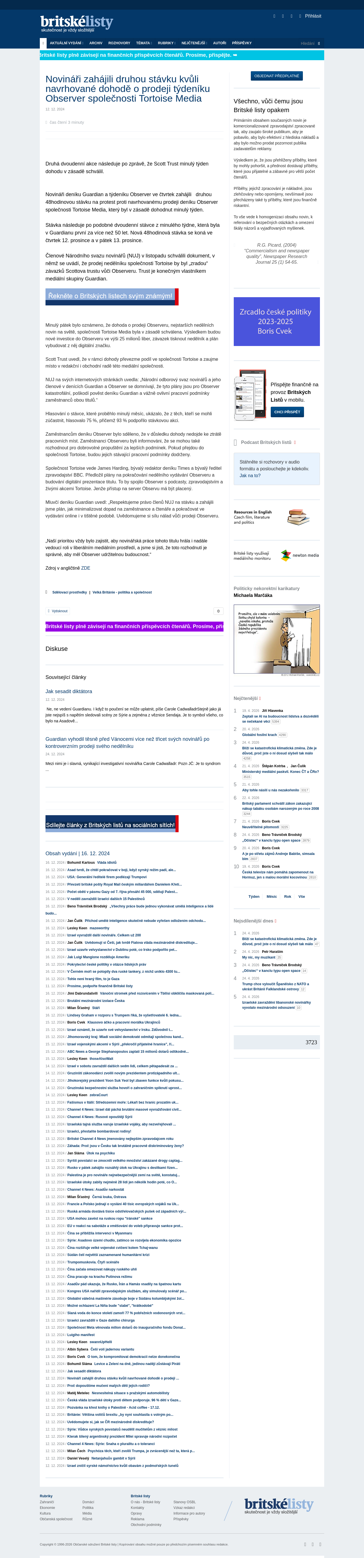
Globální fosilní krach (264, 735)
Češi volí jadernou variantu (112, 1349)
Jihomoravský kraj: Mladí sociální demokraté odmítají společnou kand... (125, 1037)
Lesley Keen (77, 928)
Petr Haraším (272, 952)
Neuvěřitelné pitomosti (265, 827)
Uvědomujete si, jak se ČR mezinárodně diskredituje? (110, 1422)
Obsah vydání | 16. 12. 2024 (78, 853)
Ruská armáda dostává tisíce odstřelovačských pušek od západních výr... (126, 1211)
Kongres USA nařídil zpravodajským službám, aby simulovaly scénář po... (127, 1291)
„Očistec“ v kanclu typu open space (276, 840)
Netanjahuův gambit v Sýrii (113, 1458)
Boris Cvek (76, 1022)
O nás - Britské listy (145, 1502)
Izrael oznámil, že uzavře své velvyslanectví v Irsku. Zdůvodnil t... (120, 1030)
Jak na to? (250, 475)
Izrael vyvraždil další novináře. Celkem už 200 (104, 935)
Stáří (96, 1008)
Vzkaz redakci (184, 1508)
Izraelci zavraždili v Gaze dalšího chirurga (101, 1320)
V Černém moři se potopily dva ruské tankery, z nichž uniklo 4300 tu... (123, 972)
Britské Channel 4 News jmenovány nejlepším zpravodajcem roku (120, 1139)
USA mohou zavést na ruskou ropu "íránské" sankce (110, 1219)
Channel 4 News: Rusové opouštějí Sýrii (100, 1117)
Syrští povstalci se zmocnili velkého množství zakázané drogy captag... (125, 1161)
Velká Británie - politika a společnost (122, 592)
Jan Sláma (75, 1153)
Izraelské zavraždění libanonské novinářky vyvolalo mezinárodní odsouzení (276, 1005)
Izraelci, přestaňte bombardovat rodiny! (99, 1131)
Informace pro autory (189, 1513)
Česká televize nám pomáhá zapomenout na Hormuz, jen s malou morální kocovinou (279, 875)
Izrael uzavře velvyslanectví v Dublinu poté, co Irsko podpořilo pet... (122, 950)
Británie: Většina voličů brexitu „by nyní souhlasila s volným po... (120, 1415)
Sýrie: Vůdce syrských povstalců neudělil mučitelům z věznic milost (122, 1429)
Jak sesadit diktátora (69, 691)
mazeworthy (99, 928)
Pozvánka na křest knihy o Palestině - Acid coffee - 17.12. (113, 1408)
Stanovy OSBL (184, 1502)
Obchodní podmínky (146, 1525)
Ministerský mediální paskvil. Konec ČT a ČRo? (280, 774)
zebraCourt (98, 1095)
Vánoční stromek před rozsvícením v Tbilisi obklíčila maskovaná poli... (157, 993)
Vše (301, 896)
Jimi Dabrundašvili (82, 993)
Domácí (88, 1502)
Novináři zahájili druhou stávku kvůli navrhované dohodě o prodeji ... (123, 1378)
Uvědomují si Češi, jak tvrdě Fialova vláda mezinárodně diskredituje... (141, 943)
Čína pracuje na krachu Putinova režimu (99, 1277)
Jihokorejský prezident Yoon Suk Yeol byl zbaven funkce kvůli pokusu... (125, 1081)
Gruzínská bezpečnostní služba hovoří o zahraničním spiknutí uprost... (124, 1088)
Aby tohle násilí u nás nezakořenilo (275, 790)
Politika (88, 1508)
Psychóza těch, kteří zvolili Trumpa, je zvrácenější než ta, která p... (141, 1451)
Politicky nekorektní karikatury (267, 592)
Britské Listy (279, 1506)
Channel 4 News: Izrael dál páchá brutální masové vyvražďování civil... (124, 1110)
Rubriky (167, 43)
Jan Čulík (74, 921)
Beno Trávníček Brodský (87, 906)
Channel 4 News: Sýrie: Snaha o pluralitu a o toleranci (111, 1444)
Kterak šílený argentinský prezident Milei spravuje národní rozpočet (122, 1437)
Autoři (219, 43)
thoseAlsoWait (101, 1059)
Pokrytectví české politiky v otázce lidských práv (106, 964)
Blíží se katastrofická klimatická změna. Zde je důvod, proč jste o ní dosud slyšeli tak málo (279, 753)
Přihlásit (310, 16)
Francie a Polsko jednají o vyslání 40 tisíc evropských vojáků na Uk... (123, 1204)
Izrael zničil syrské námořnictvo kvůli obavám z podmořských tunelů (123, 1466)
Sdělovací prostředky (69, 592)
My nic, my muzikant (262, 957)
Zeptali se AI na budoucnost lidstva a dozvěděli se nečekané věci (280, 719)
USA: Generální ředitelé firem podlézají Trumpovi (107, 877)
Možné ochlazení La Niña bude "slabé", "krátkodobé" (110, 1306)
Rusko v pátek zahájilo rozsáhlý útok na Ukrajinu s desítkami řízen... (122, 1168)
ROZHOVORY (119, 43)
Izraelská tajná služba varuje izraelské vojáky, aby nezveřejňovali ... (121, 1124)
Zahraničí (47, 1502)
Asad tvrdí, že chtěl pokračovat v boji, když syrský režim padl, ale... (121, 870)
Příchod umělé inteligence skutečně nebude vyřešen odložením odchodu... (145, 921)
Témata (144, 43)
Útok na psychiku (100, 1153)
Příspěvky (242, 43)
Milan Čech (76, 1451)
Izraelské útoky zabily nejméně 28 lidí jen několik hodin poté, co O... (122, 1182)
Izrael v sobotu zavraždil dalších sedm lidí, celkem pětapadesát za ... (122, 1066)
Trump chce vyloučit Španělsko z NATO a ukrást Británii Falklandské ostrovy (275, 987)
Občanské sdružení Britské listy (95, 1544)
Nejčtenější (194, 43)
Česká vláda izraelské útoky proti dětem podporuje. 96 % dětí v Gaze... (124, 1400)
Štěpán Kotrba (273, 766)
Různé (87, 1519)
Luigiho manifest (81, 1335)
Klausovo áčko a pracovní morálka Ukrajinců (124, 1022)
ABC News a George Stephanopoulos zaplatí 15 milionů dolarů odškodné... (128, 1052)
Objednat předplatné (277, 76)
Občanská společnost (56, 1519)
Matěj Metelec (78, 1393)
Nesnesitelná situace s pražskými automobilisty (130, 1393)
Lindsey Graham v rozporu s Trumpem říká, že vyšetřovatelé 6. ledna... (124, 1015)
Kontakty (137, 1508)
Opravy (136, 1513)
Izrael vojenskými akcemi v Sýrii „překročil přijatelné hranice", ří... (120, 1044)
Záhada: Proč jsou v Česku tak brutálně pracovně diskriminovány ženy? (125, 1146)
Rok (287, 896)
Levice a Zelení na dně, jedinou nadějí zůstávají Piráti (137, 1364)
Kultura (45, 1513)
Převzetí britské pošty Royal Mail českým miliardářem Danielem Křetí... (124, 884)
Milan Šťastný (78, 1008)
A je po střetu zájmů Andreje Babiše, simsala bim (278, 856)
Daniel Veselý (78, 1458)
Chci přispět (287, 412)
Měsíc (272, 896)
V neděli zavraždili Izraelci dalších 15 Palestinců (106, 899)
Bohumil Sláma (79, 1364)
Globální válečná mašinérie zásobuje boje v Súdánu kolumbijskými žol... (125, 1299)
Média (87, 1513)
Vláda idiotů (107, 863)
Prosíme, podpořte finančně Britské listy (100, 986)
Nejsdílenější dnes (254, 921)
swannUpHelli (101, 1342)
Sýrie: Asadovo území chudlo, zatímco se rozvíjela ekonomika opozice (124, 1240)
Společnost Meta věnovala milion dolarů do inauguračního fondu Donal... (126, 1328)
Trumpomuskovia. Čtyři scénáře (93, 1262)
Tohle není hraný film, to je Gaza (93, 979)
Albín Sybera (77, 1349)
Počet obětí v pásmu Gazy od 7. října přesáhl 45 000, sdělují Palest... (122, 892)
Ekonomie (47, 1508)
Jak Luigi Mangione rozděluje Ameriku (98, 957)
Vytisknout (57, 611)
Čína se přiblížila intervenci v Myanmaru (99, 1233)
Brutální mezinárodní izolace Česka (96, 1001)
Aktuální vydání (66, 43)
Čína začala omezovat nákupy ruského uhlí (102, 1269)
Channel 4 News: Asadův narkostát (95, 1190)
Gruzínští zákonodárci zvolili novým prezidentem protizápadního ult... (123, 1073)
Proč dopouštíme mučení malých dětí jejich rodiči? (108, 1386)
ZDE (85, 568)
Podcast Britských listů (263, 442)
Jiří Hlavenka (272, 711)
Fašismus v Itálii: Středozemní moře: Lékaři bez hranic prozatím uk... (123, 1102)
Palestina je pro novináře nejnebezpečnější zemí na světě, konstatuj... (123, 1175)
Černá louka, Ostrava (109, 1197)
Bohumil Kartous (81, 863)
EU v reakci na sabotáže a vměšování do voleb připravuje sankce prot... (125, 1226)
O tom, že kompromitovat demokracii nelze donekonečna (134, 1357)
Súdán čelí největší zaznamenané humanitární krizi (108, 1255)
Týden (254, 896)
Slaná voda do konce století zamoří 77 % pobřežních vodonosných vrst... (126, 1313)
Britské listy (79, 24)
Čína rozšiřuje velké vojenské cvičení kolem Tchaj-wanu (112, 1248)
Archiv (95, 43)
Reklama (137, 1519)
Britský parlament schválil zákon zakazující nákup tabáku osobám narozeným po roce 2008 (280, 809)
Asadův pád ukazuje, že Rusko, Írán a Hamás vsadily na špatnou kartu (124, 1284)
